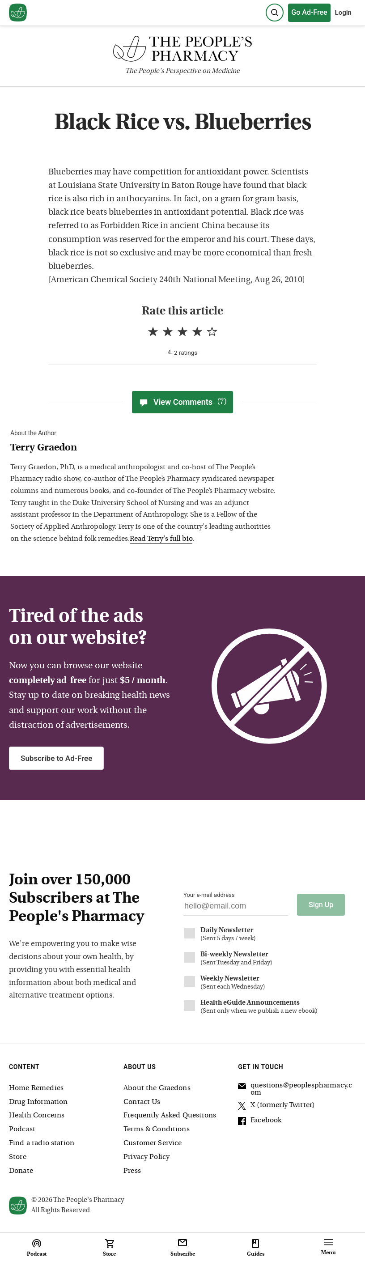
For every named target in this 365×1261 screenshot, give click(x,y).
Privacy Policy (146, 1157)
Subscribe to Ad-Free (56, 758)
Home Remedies (36, 1088)
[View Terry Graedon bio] (144, 448)
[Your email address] (235, 908)
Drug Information (38, 1102)
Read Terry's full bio (161, 539)
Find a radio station (41, 1143)
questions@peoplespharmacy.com (295, 1089)
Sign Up (321, 904)
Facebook (259, 1122)
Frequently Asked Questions (169, 1115)
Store (17, 1157)
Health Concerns (36, 1115)
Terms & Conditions (156, 1129)
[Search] (275, 12)
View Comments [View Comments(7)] (182, 402)
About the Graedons (157, 1088)
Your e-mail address (208, 895)
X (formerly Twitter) (276, 1107)
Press (132, 1171)
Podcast (22, 1129)
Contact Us (142, 1102)
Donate (21, 1171)
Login (343, 12)
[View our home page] (18, 13)
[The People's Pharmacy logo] (182, 51)
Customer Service (152, 1143)
